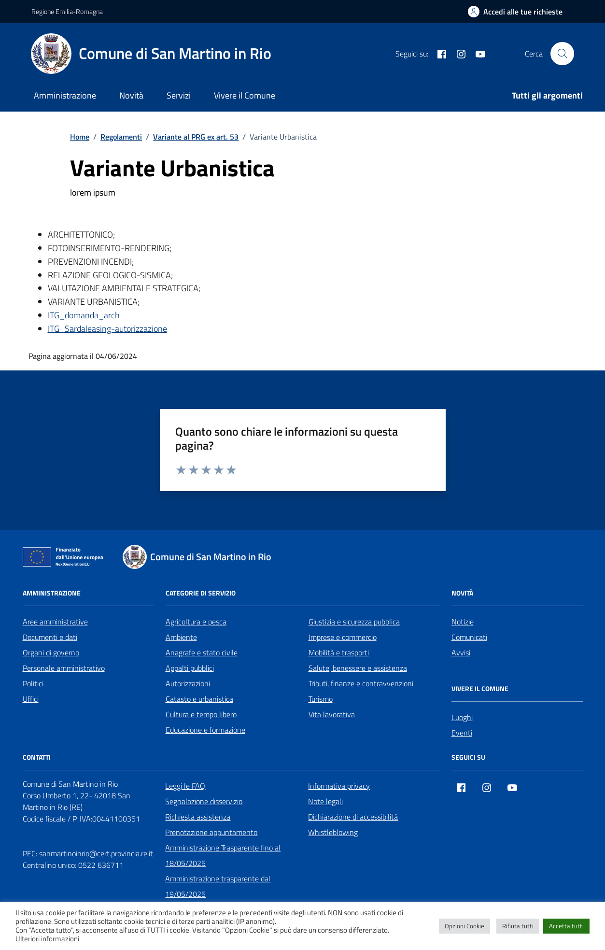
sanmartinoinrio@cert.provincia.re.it (96, 853)
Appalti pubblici (190, 668)
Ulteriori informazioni (47, 939)
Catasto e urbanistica (199, 699)
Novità (131, 95)
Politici (33, 683)
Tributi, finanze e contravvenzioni (361, 683)
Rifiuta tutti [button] (518, 926)
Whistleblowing (333, 832)
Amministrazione (65, 95)
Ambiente (181, 637)
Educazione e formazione (205, 730)
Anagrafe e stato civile (202, 652)
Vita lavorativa (332, 714)
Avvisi (460, 652)
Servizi (179, 95)
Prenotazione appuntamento (211, 832)
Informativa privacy (339, 786)
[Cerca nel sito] (562, 53)
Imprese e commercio (343, 637)
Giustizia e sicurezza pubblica (354, 621)
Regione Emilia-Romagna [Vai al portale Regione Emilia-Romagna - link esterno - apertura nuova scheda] (67, 11)
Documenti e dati (50, 637)
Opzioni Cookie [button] (464, 926)
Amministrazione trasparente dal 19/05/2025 (217, 886)
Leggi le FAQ (185, 786)
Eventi (461, 732)
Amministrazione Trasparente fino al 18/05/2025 (223, 855)
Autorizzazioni (188, 683)
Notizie (462, 621)
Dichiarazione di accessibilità (353, 816)
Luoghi (462, 717)
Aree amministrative (55, 621)
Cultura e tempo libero (201, 714)
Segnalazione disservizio (203, 801)
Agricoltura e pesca (196, 621)
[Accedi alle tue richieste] (515, 11)
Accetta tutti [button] (566, 926)
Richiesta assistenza (197, 816)
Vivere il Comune (244, 95)
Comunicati (469, 637)
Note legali (325, 801)
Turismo (321, 699)
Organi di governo (51, 652)
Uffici (31, 699)
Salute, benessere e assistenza (358, 668)
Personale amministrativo (64, 668)
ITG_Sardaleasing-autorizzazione (107, 328)
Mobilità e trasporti (339, 652)
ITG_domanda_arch (84, 315)
